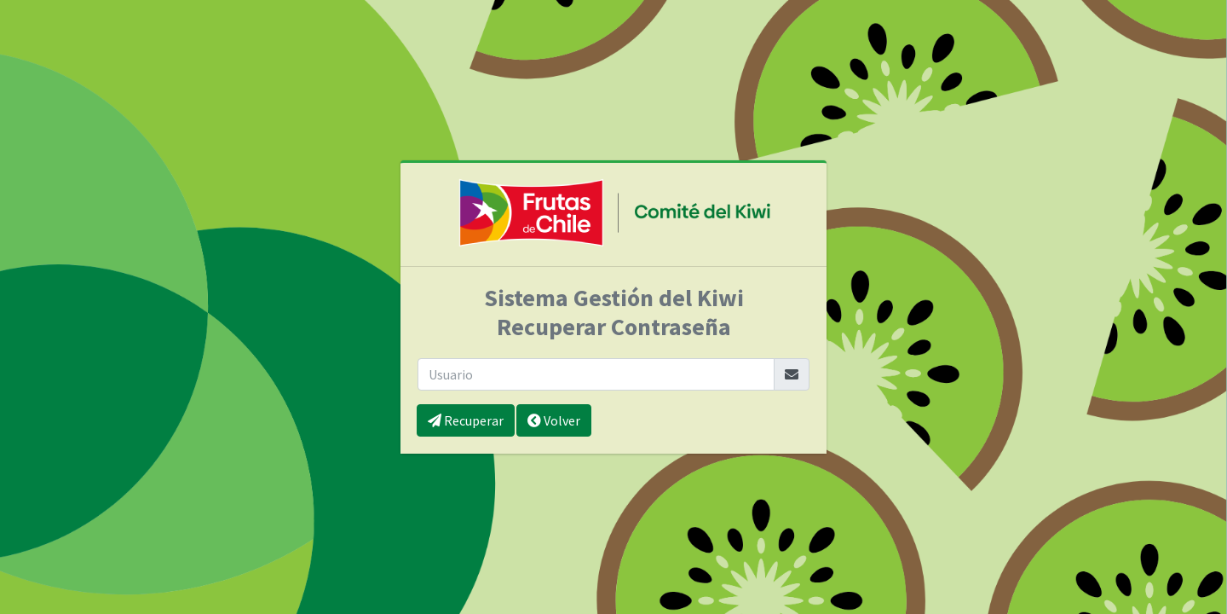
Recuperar (466, 420)
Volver (553, 420)
